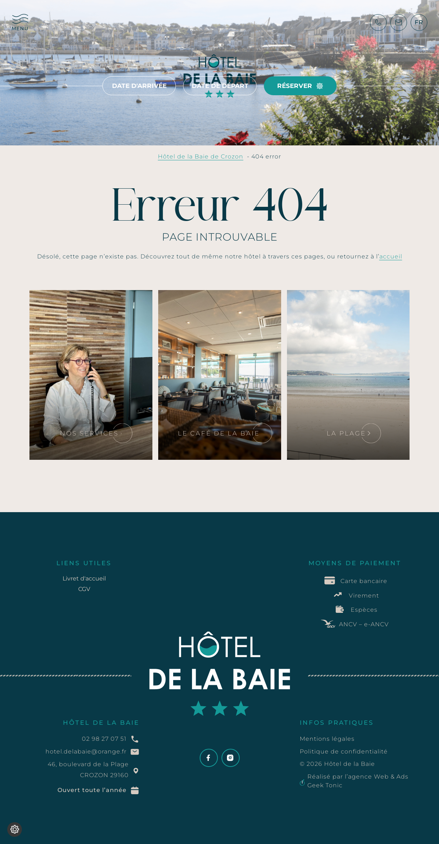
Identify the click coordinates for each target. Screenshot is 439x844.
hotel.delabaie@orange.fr (86, 751)
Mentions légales (327, 738)
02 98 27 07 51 (104, 738)
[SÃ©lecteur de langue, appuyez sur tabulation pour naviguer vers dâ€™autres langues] (419, 22)
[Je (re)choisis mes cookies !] (14, 829)
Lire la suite (60, 302)
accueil (390, 256)
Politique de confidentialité (344, 751)
